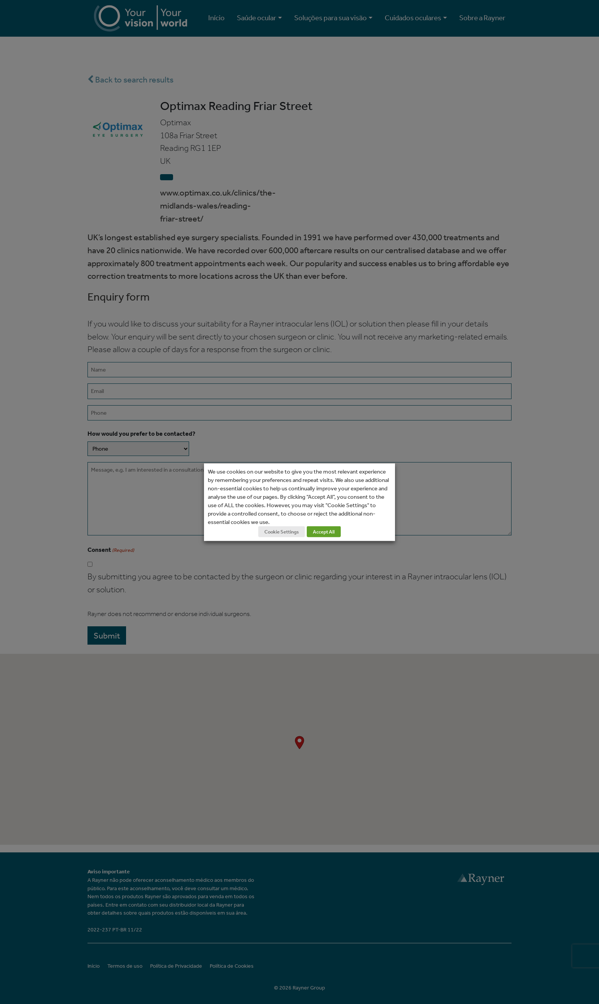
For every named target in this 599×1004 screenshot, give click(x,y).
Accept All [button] (324, 531)
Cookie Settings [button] (281, 531)
